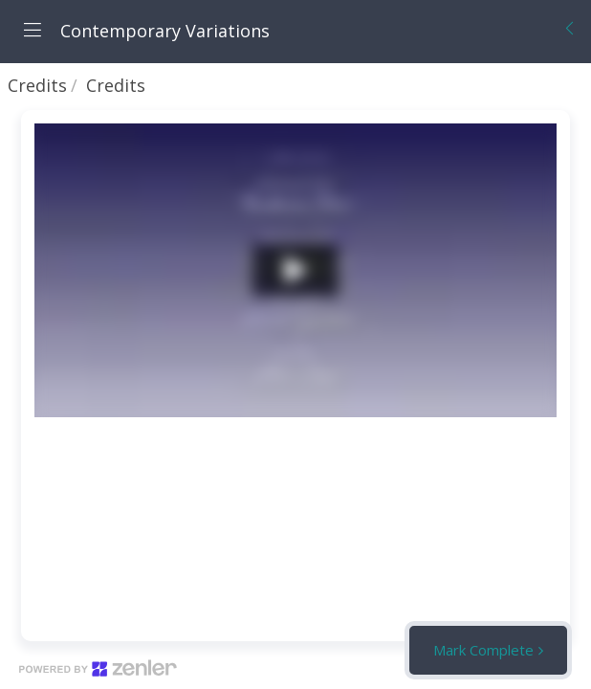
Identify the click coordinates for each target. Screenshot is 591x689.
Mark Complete (483, 649)
